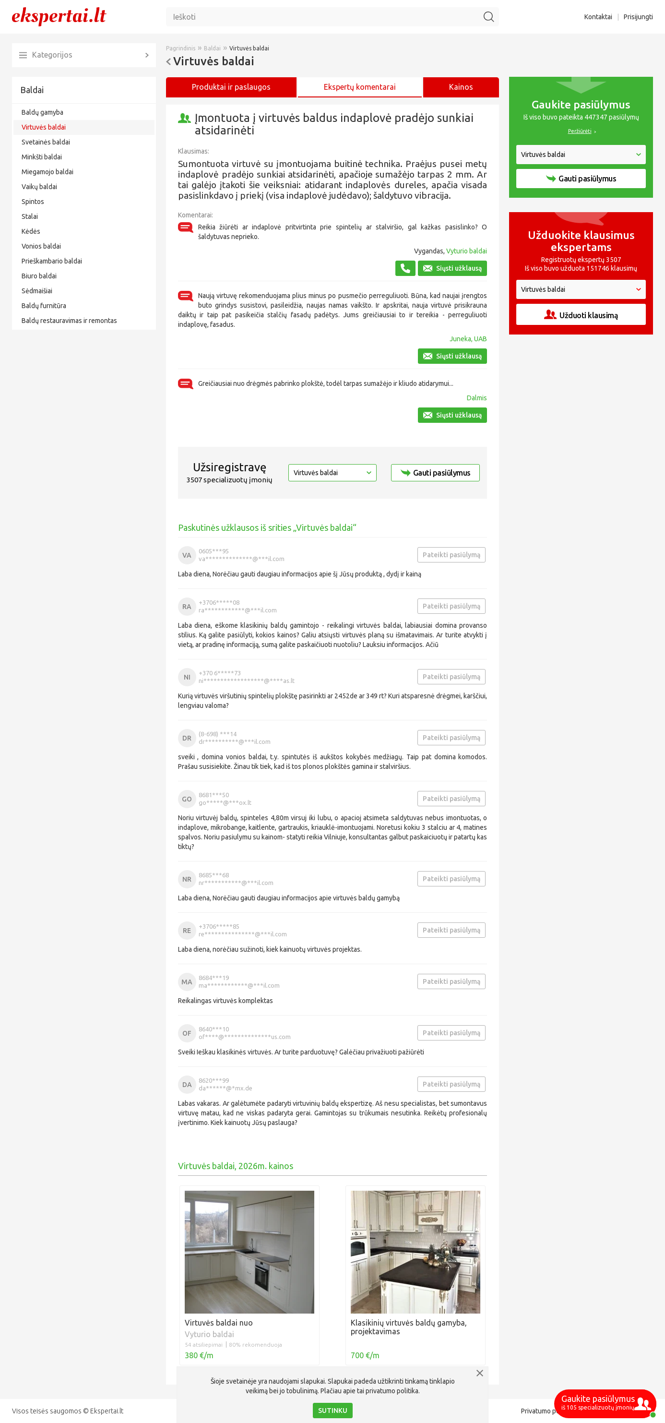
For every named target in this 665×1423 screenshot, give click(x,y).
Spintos (33, 201)
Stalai (30, 216)
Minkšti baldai (42, 157)
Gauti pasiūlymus (436, 472)
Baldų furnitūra (44, 306)
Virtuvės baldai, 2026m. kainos (235, 1166)
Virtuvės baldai (44, 127)
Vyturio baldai (466, 251)
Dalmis (477, 398)
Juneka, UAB (468, 339)
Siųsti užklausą (452, 268)
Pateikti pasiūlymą (451, 555)
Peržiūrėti (580, 131)
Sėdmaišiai (37, 291)
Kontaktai (598, 17)
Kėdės (31, 231)
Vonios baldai (41, 246)
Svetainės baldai (46, 142)
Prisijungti (638, 17)
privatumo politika (392, 1391)
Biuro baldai (39, 276)
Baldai (32, 90)
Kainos (461, 87)
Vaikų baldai (39, 187)
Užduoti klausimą (581, 315)
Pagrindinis (180, 48)
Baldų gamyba (42, 112)
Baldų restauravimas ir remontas (69, 320)
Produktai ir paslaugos (231, 87)
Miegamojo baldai (47, 172)
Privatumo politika (547, 1411)
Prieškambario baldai (52, 261)
